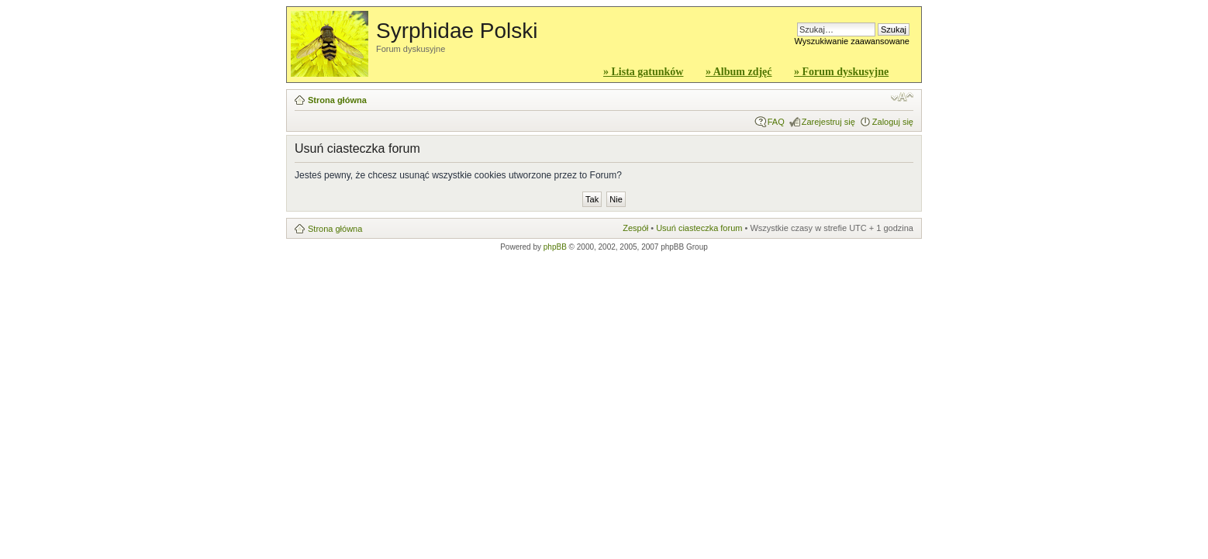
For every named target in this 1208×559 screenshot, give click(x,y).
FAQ (776, 121)
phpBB (555, 247)
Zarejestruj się (828, 121)
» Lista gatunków (643, 72)
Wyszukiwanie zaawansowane (852, 41)
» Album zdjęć (739, 72)
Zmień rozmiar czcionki (902, 97)
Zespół (635, 228)
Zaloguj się (892, 121)
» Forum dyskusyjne (841, 72)
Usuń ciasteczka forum (699, 228)
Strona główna (337, 100)
